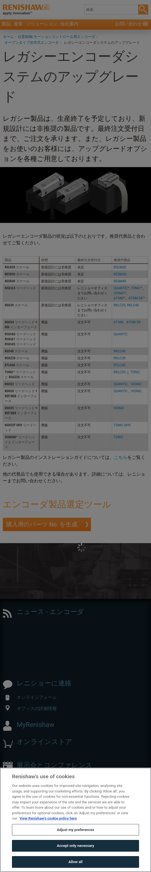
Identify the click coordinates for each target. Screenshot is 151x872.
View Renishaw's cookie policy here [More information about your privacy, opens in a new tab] (48, 830)
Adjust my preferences (75, 842)
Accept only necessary (75, 858)
